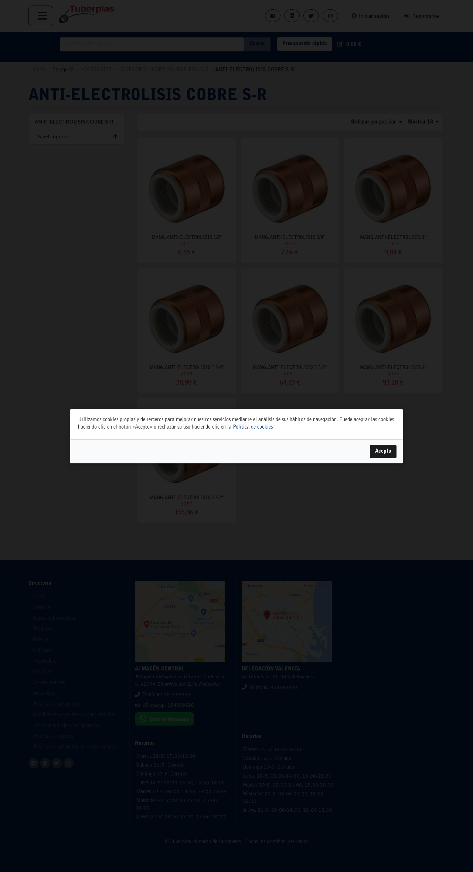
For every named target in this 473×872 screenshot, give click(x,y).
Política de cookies (253, 427)
